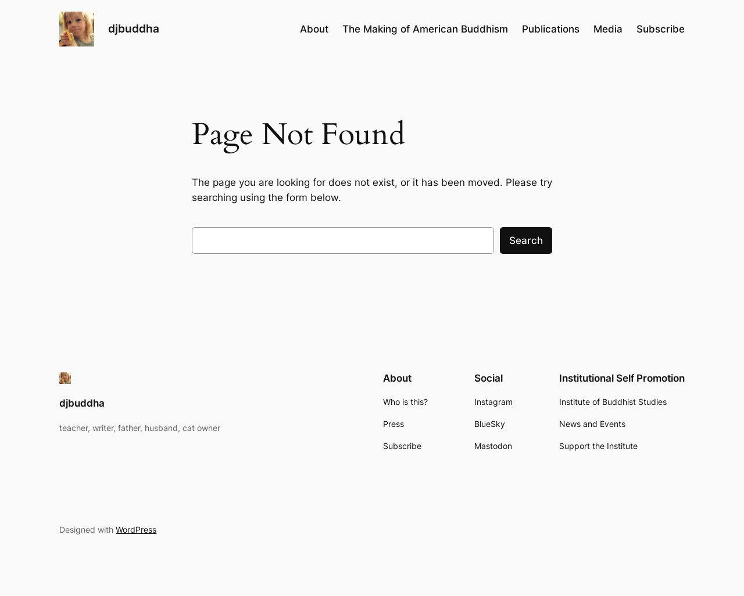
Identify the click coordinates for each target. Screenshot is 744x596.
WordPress (136, 529)
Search (526, 240)
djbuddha (133, 28)
